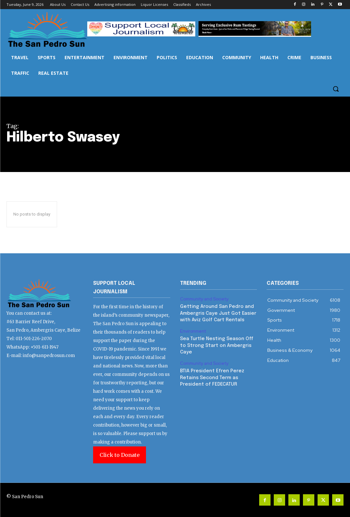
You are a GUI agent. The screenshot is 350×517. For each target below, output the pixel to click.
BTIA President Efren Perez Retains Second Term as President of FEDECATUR (211, 374)
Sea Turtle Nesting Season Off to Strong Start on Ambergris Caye (215, 343)
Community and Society (204, 298)
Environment (193, 329)
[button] (336, 89)
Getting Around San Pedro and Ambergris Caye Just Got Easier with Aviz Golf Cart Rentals (216, 312)
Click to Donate (119, 455)
